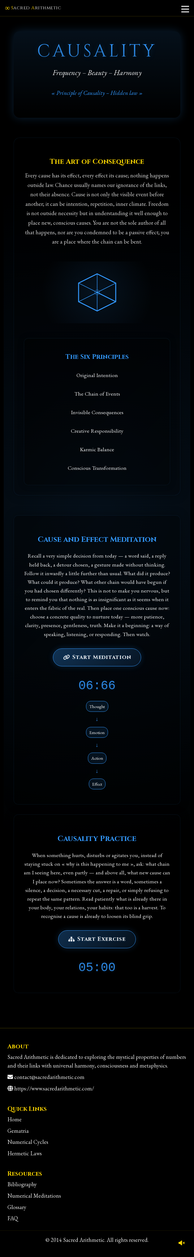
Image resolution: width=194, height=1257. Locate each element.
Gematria (18, 1130)
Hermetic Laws (24, 1153)
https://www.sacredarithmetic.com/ (54, 1088)
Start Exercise (97, 939)
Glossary (16, 1207)
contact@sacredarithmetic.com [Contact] (49, 1077)
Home (14, 1119)
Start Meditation (97, 657)
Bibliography (22, 1184)
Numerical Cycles (27, 1141)
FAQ (12, 1218)
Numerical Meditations (34, 1195)
